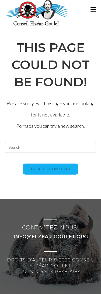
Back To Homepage (50, 169)
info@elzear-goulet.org (50, 237)
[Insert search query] (50, 147)
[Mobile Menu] (93, 9)
